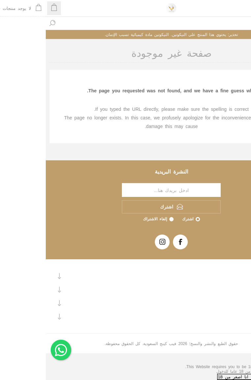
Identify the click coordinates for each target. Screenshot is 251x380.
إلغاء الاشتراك (109, 219)
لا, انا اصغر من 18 (190, 376)
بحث (6, 23)
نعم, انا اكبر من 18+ (230, 376)
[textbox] (132, 23)
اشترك (142, 219)
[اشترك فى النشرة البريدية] (125, 190)
